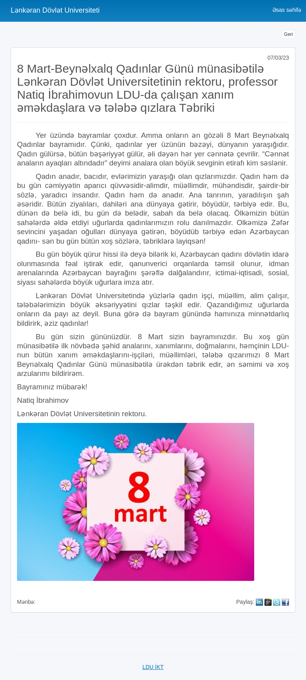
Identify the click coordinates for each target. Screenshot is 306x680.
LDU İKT (153, 667)
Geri (288, 34)
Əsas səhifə (286, 10)
